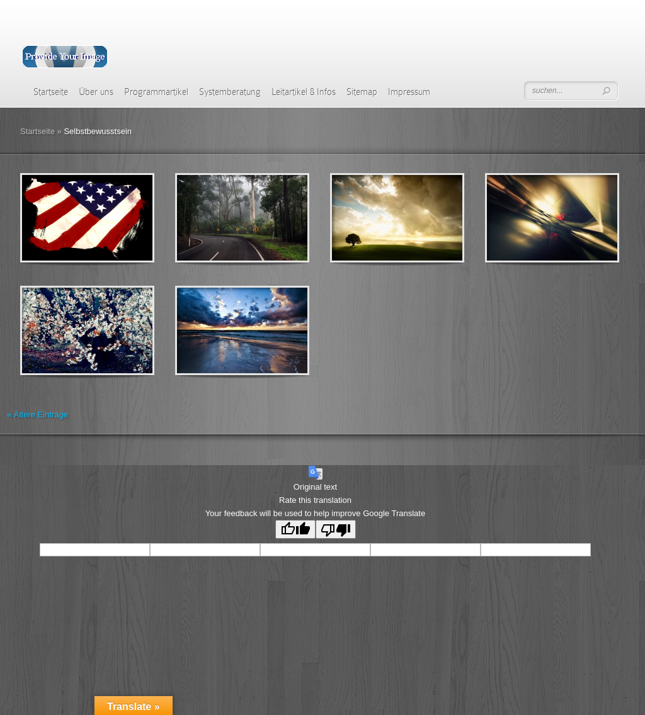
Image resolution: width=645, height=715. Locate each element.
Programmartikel (156, 92)
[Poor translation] (336, 529)
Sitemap (361, 92)
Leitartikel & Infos (303, 92)
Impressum (409, 92)
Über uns (96, 92)
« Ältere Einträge (37, 414)
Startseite (50, 92)
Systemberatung (230, 92)
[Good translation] (295, 529)
